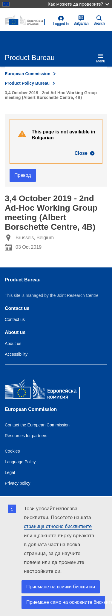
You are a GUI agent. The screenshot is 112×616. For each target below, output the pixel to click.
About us (13, 343)
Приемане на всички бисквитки (60, 586)
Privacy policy (17, 483)
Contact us (15, 319)
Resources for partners (26, 435)
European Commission (27, 73)
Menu (100, 58)
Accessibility (16, 354)
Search (99, 20)
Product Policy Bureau (27, 83)
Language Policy (20, 461)
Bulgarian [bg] (81, 20)
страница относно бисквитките (58, 526)
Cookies (12, 451)
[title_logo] (28, 20)
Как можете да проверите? (78, 4)
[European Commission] (48, 390)
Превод (22, 175)
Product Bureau (23, 279)
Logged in (61, 20)
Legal (10, 472)
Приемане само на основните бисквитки (65, 602)
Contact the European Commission (37, 425)
